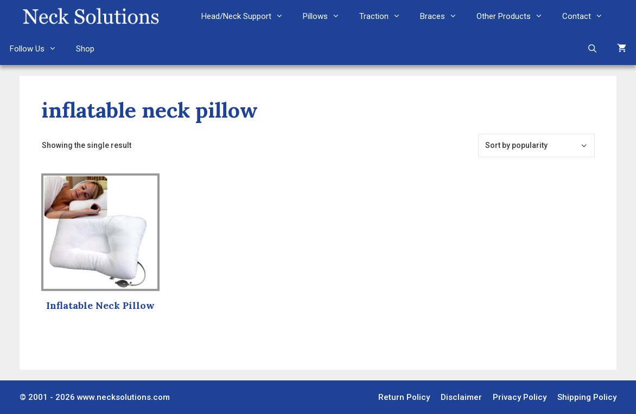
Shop (85, 49)
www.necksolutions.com (123, 397)
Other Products (514, 16)
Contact (587, 16)
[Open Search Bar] (592, 49)
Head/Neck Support (247, 16)
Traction (384, 16)
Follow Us (38, 49)
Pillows (326, 16)
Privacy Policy (519, 397)
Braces (443, 16)
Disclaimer (461, 397)
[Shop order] (536, 145)
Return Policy (404, 397)
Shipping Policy (586, 397)
